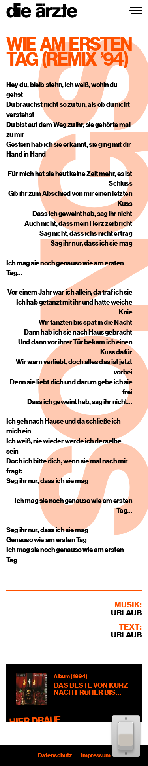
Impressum (95, 755)
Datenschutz (55, 755)
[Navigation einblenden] (135, 10)
